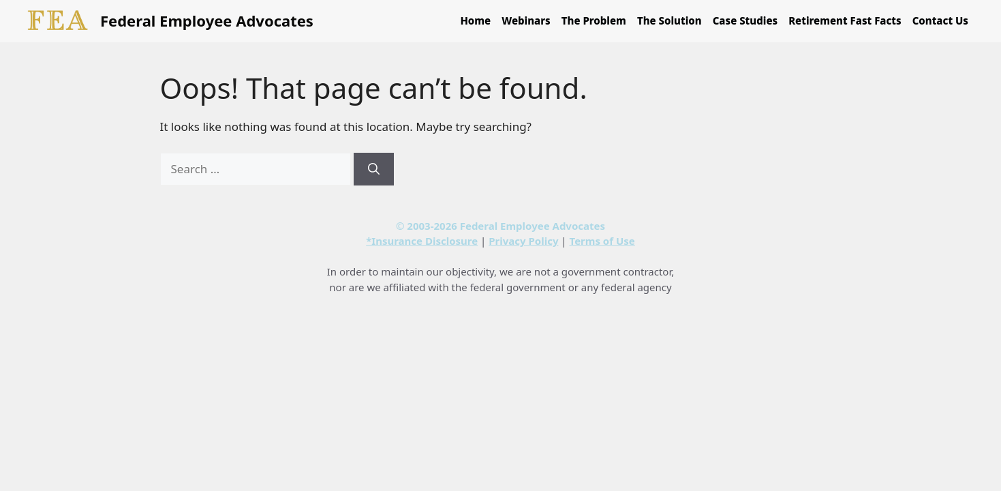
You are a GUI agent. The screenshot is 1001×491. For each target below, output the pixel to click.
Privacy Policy (523, 241)
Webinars (526, 20)
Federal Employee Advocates (206, 20)
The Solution (669, 20)
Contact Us (940, 20)
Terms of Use (602, 241)
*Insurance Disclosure (422, 241)
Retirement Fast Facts (845, 20)
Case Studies (745, 20)
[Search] (374, 169)
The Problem (593, 20)
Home (475, 20)
